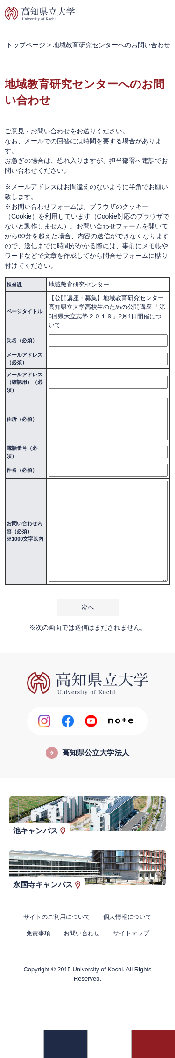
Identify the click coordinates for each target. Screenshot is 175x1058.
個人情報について (127, 916)
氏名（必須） (22, 340)
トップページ (25, 45)
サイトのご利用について (56, 916)
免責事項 (38, 933)
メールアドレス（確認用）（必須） (24, 382)
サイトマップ (131, 933)
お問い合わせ (81, 933)
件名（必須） (22, 470)
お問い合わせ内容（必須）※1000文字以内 (25, 531)
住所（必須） (22, 419)
